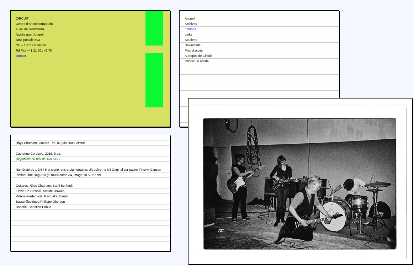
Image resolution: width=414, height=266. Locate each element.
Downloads (193, 45)
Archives (191, 24)
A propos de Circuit (198, 56)
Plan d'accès (194, 50)
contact (21, 56)
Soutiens (191, 40)
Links (188, 34)
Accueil (190, 18)
